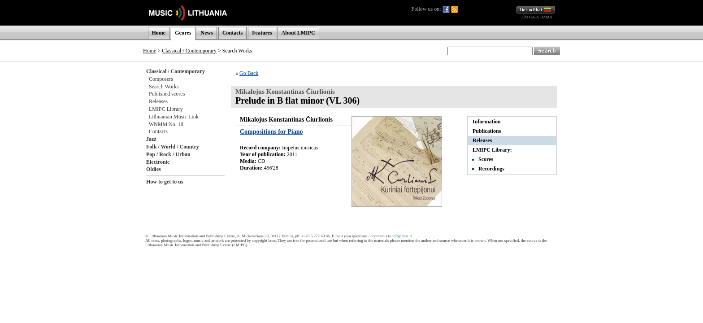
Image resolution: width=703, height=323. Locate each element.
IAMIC (548, 17)
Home (159, 33)
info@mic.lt (402, 236)
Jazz (151, 139)
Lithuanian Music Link (174, 116)
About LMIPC (298, 33)
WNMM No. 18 (166, 124)
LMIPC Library (166, 109)
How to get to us (164, 182)
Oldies (153, 169)
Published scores (167, 94)
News (207, 33)
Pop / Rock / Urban (168, 154)
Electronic (157, 162)
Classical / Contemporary (189, 51)
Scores (485, 159)
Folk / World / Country (172, 147)
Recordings (491, 169)
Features (262, 33)
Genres (183, 33)
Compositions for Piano (271, 131)
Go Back (248, 73)
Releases (158, 101)
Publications (487, 131)
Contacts (232, 33)
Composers (161, 79)
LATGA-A (530, 17)
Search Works (163, 86)
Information (487, 121)
